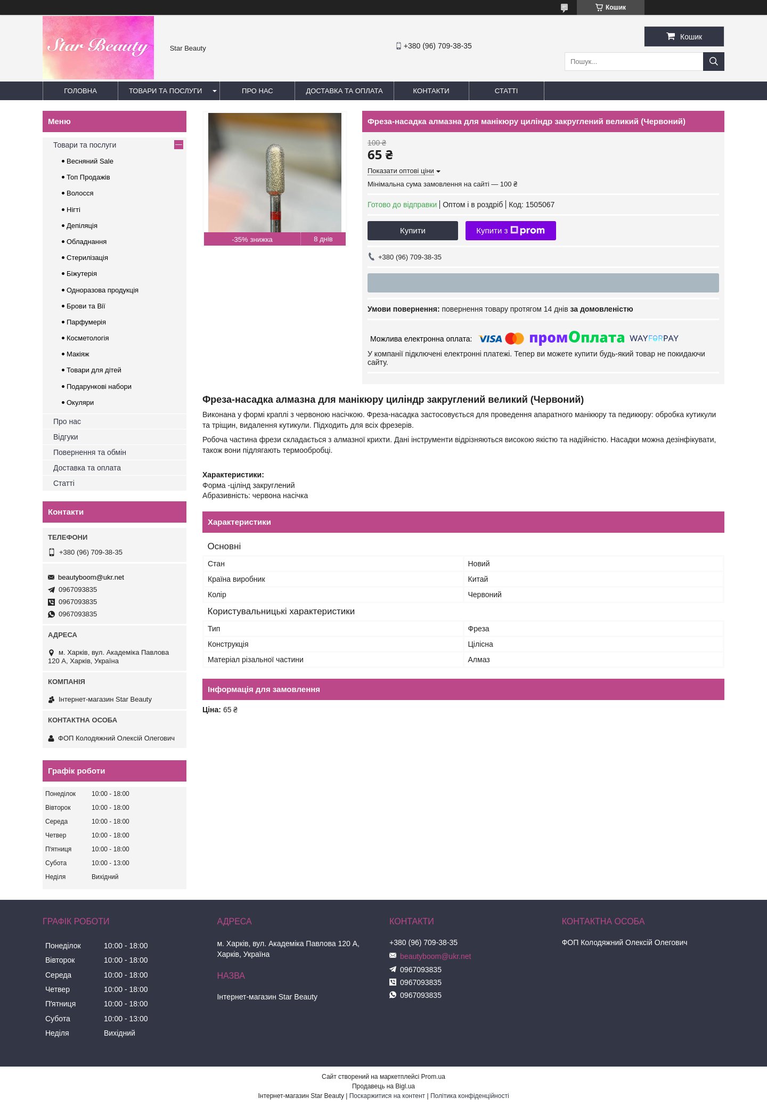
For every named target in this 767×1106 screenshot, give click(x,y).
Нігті (73, 210)
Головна (80, 91)
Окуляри (80, 402)
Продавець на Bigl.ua (383, 1086)
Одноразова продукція (102, 290)
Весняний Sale (90, 161)
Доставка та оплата (344, 91)
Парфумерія (86, 322)
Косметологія (88, 338)
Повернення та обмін (89, 452)
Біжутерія (82, 274)
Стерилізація (87, 258)
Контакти (431, 91)
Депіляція (82, 226)
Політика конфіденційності (469, 1096)
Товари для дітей (94, 370)
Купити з (510, 230)
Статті (506, 91)
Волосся (80, 193)
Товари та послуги (165, 91)
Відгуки (65, 437)
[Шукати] (713, 61)
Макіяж (78, 354)
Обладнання (87, 242)
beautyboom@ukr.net (91, 577)
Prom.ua (433, 1076)
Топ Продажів (88, 177)
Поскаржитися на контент (387, 1096)
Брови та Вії (86, 306)
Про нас (257, 91)
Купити (413, 230)
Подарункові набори (99, 387)
